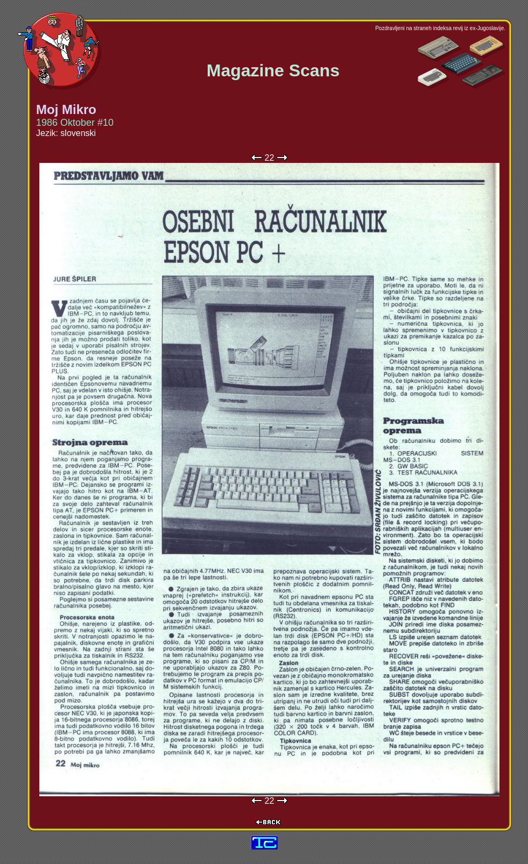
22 (269, 157)
